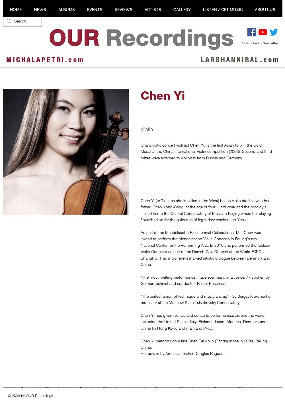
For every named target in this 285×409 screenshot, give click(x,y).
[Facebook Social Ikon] (251, 32)
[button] (33, 248)
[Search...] (22, 21)
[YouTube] (263, 32)
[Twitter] (274, 32)
